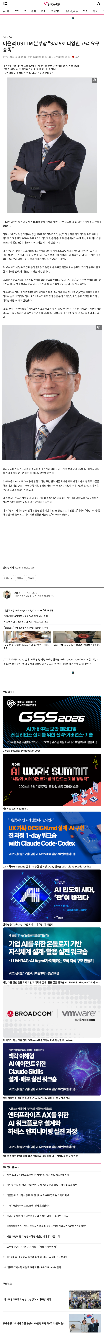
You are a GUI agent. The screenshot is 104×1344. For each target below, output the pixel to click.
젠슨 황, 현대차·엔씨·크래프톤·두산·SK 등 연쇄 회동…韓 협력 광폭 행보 (41, 1185)
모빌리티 (55, 11)
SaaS (31, 578)
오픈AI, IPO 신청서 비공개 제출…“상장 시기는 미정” (31, 1246)
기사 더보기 (32, 593)
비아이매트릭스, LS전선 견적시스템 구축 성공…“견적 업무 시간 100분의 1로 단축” (46, 1226)
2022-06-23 (69, 57)
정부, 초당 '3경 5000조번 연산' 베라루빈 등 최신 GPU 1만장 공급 (37, 1174)
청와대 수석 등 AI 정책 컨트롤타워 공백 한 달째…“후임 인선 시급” (37, 1216)
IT (25, 11)
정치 (95, 11)
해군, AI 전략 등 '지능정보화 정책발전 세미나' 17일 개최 (33, 1236)
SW (16, 11)
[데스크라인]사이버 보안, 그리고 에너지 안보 (34, 596)
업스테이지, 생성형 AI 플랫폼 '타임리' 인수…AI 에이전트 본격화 (37, 1257)
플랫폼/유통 (72, 11)
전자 (43, 11)
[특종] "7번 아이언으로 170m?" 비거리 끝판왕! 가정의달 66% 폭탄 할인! (41, 65)
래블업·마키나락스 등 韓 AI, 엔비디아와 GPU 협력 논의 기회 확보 (37, 1195)
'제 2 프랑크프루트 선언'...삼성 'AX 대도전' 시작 (27, 1299)
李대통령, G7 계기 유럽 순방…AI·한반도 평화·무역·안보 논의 (34, 1323)
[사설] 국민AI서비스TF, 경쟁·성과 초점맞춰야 (28, 1205)
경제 (33, 11)
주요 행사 (9, 691)
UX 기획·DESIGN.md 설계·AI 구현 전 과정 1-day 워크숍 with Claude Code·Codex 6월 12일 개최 (52, 659)
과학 (85, 11)
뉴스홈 (6, 11)
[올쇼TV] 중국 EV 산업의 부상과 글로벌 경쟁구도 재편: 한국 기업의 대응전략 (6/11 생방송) (47, 663)
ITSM (20, 578)
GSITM (9, 578)
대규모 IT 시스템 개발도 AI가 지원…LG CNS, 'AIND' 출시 (33, 1267)
